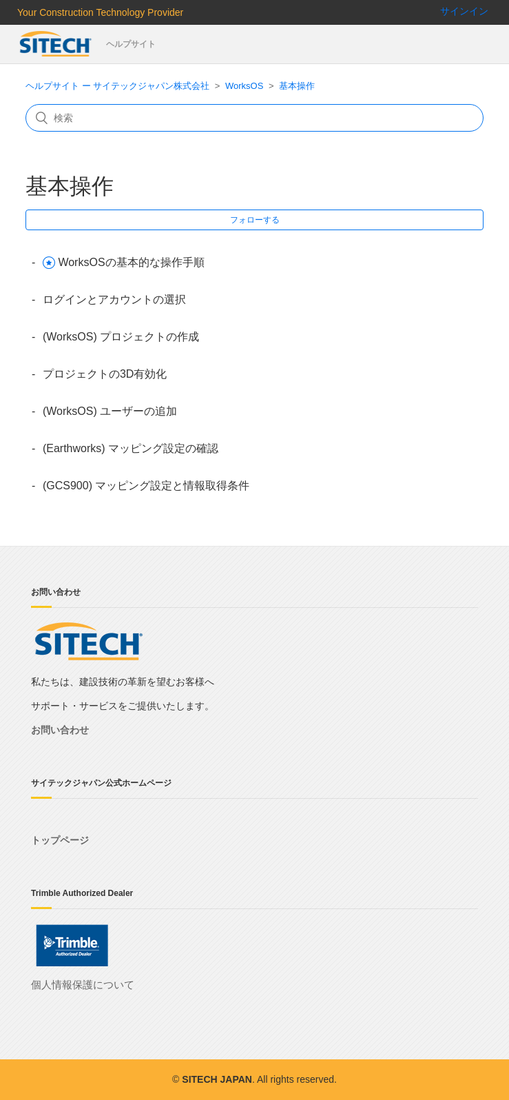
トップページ (60, 840)
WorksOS (244, 86)
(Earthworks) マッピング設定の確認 (130, 448)
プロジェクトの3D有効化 (105, 374)
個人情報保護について (82, 984)
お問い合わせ (60, 729)
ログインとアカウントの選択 (114, 299)
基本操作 (297, 86)
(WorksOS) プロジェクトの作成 (121, 337)
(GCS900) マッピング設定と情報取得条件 (146, 485)
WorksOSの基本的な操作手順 (131, 262)
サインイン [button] (464, 11)
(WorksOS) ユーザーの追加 (110, 411)
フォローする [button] (255, 220)
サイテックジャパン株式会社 (56, 44)
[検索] (254, 118)
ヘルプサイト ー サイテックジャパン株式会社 (117, 86)
